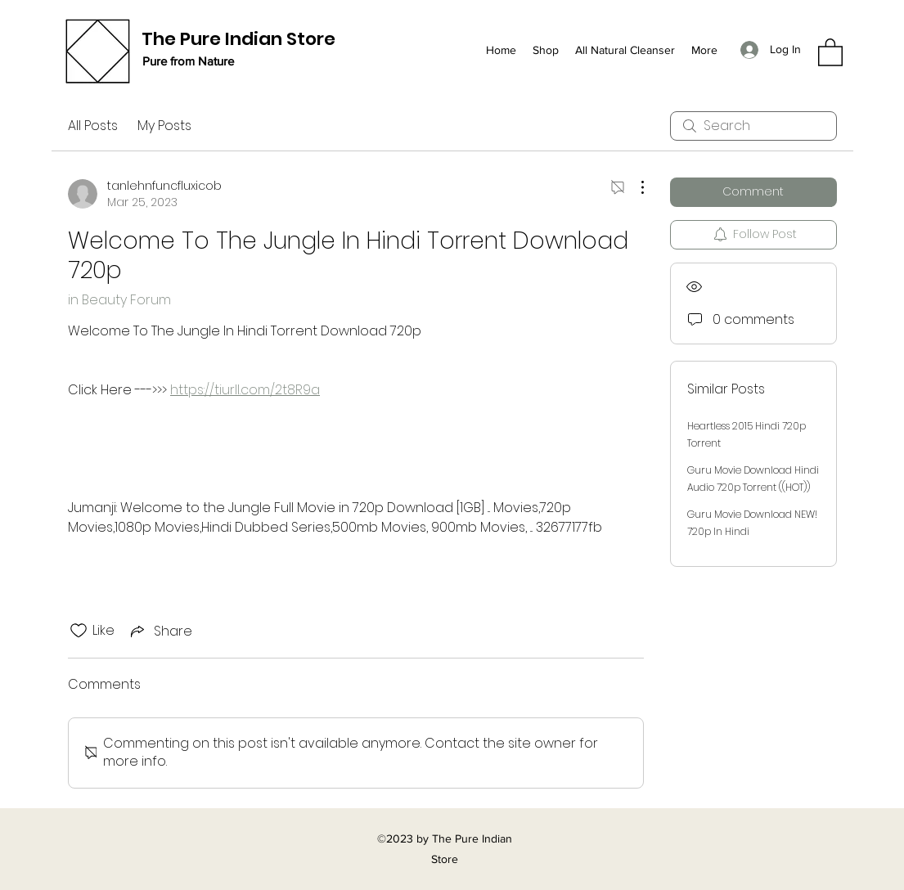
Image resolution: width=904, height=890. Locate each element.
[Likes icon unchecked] (78, 631)
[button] (830, 51)
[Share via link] (160, 631)
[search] (753, 126)
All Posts (93, 125)
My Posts (164, 125)
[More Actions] (634, 187)
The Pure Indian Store (238, 39)
